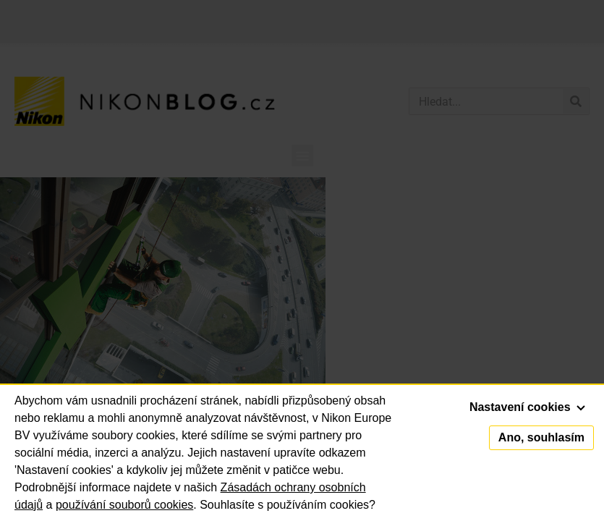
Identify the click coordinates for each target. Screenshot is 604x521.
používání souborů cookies (124, 505)
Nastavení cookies (527, 407)
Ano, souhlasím (541, 437)
